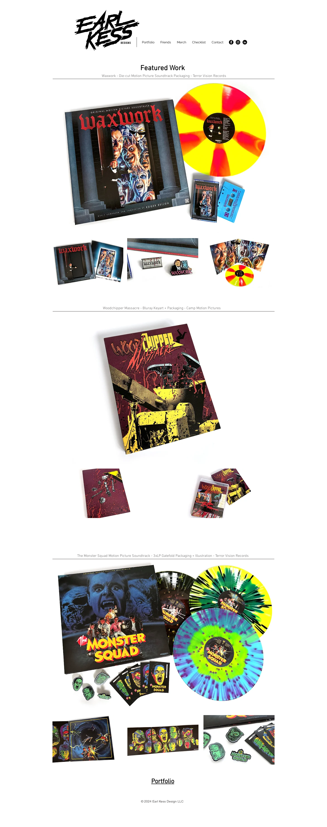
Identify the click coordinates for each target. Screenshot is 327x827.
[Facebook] (231, 42)
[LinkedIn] (245, 42)
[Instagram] (238, 42)
